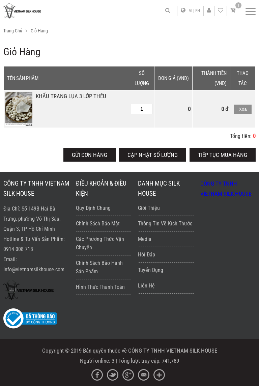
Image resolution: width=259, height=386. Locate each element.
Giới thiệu (149, 208)
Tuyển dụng (150, 270)
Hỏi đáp (146, 254)
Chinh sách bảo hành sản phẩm (99, 267)
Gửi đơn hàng (89, 154)
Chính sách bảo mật (98, 223)
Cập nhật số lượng (152, 154)
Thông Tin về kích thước (165, 223)
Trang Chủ (12, 30)
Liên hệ (146, 285)
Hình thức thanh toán (100, 287)
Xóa (243, 109)
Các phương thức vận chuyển (100, 243)
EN (197, 10)
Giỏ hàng (39, 30)
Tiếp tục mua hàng (222, 154)
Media (144, 239)
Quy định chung (93, 208)
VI (190, 10)
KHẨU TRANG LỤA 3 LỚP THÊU (71, 96)
